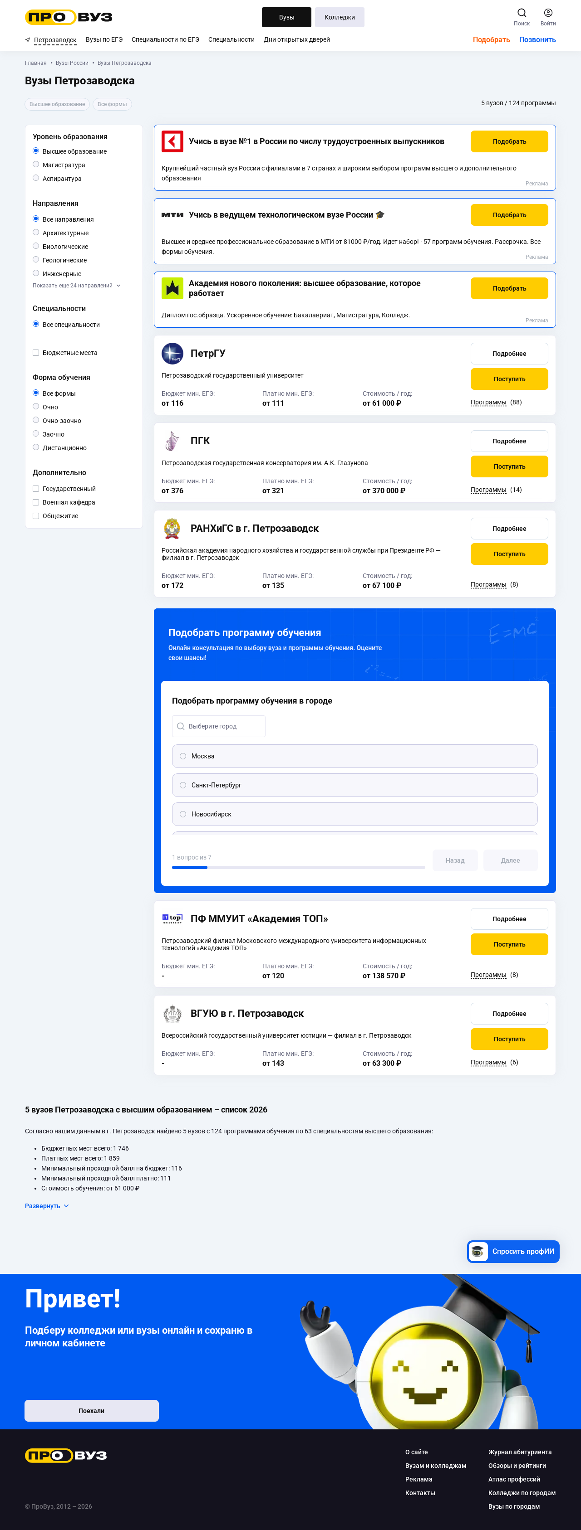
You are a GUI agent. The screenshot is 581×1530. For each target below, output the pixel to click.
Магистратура (85, 164)
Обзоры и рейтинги (517, 1465)
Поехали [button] (84, 1411)
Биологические (87, 246)
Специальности (231, 39)
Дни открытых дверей (297, 39)
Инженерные (81, 273)
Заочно (64, 433)
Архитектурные (87, 232)
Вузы (287, 17)
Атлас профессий (514, 1479)
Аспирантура (81, 178)
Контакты (420, 1492)
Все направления (87, 219)
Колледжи (340, 17)
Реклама (537, 183)
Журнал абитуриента (520, 1452)
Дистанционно (86, 447)
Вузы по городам (514, 1506)
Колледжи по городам (522, 1492)
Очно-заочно (72, 421)
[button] (509, 141)
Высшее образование (87, 151)
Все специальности (87, 325)
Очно (58, 406)
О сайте (416, 1452)
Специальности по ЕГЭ (165, 39)
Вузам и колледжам (436, 1465)
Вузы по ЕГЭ (104, 39)
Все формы (70, 393)
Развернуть (47, 1205)
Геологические (86, 259)
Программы (489, 402)
